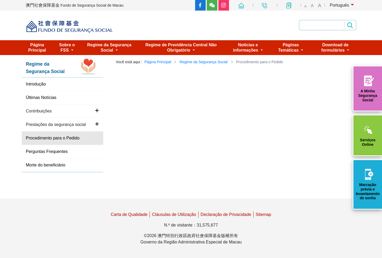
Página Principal (157, 62)
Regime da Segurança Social (203, 62)
